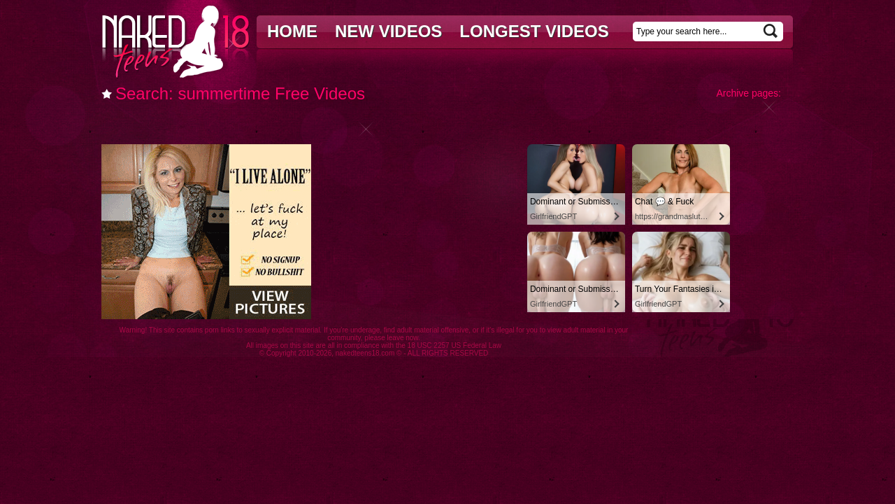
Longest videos (533, 31)
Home (292, 31)
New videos (388, 31)
